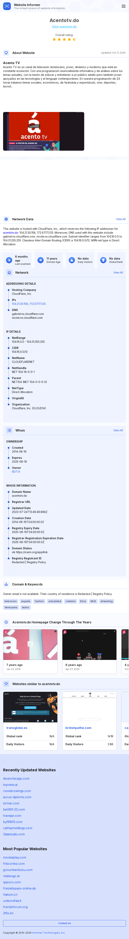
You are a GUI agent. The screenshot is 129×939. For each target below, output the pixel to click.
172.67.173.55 (38, 303)
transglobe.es (16, 728)
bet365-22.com (14, 809)
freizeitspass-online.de (19, 888)
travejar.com (12, 816)
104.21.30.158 (20, 303)
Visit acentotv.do (64, 26)
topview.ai (10, 785)
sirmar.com (11, 803)
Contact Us (64, 923)
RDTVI (16, 471)
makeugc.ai (11, 876)
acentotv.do (10, 232)
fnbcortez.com (14, 864)
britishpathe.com (78, 728)
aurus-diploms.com (17, 797)
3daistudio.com (14, 834)
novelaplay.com (14, 857)
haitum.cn (10, 894)
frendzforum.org (15, 907)
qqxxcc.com (12, 882)
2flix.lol (8, 913)
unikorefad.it (12, 901)
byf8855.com (12, 822)
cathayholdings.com (17, 828)
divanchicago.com (16, 778)
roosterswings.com (17, 791)
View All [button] (121, 219)
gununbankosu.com (17, 870)
